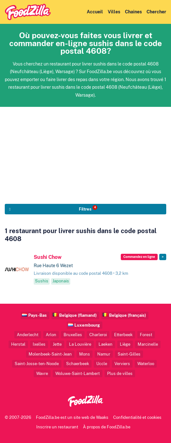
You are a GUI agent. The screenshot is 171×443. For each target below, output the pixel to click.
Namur (103, 354)
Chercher (156, 11)
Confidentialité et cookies (137, 417)
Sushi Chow (48, 257)
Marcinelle (148, 344)
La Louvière (80, 344)
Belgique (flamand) (78, 315)
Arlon (51, 334)
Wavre (42, 373)
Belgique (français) (127, 315)
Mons (84, 354)
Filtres (88, 208)
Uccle (101, 363)
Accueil (95, 11)
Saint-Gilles (129, 354)
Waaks (102, 417)
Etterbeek (123, 334)
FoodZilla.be (47, 417)
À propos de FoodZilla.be (106, 427)
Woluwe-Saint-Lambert (77, 373)
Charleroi (98, 334)
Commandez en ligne (139, 257)
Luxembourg (87, 325)
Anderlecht (27, 334)
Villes (114, 11)
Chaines (133, 11)
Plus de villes (120, 373)
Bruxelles (73, 334)
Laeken (106, 344)
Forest (146, 334)
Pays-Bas (37, 315)
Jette (57, 344)
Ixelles (39, 344)
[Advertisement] (85, 151)
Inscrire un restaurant (57, 427)
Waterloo (145, 363)
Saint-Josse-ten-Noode (37, 363)
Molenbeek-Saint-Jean (50, 354)
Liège (125, 344)
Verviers (122, 363)
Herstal (18, 344)
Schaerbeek (77, 363)
